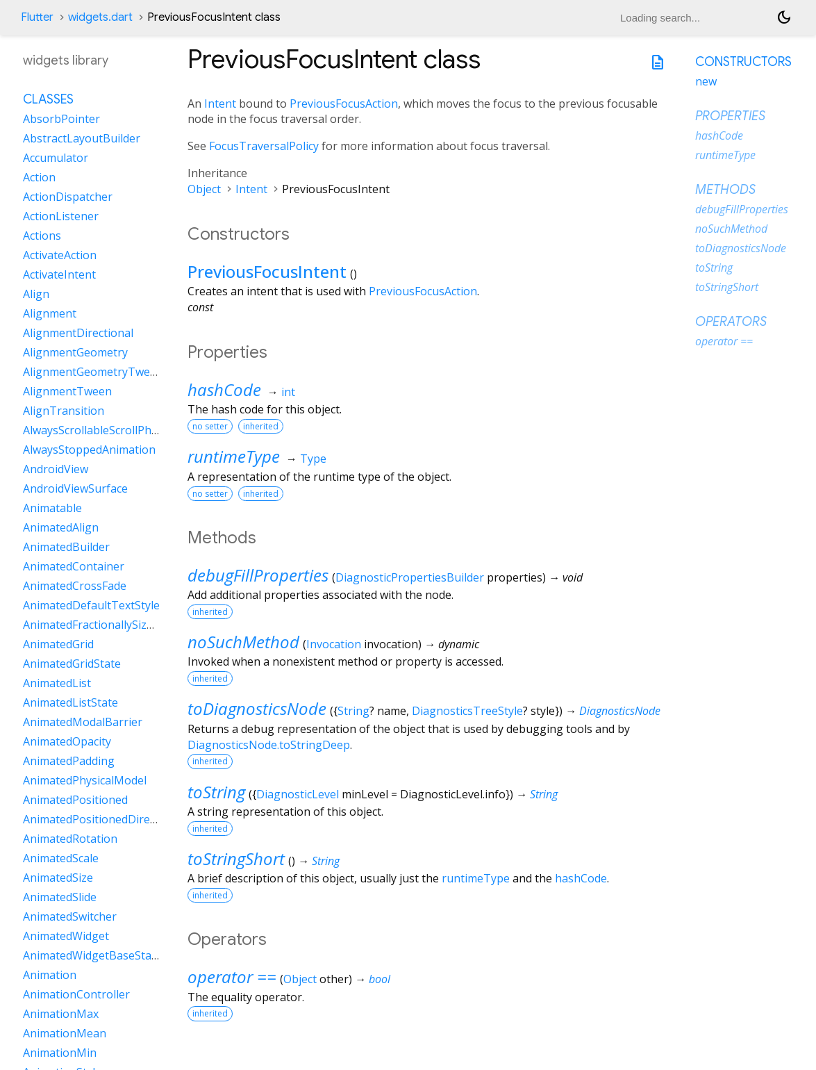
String (353, 710)
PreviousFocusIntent (267, 271)
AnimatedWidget (66, 936)
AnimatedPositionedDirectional (104, 819)
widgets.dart (100, 17)
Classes (48, 99)
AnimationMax (61, 1013)
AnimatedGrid (58, 644)
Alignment (49, 313)
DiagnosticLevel (297, 794)
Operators (731, 321)
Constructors (743, 61)
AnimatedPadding (69, 760)
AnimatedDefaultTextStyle (91, 605)
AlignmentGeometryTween (93, 371)
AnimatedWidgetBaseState (92, 955)
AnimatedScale (61, 858)
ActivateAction (60, 255)
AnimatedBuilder (66, 546)
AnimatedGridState (72, 663)
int (288, 392)
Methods (725, 189)
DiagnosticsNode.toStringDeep (269, 744)
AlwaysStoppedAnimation (89, 449)
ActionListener (61, 216)
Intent (220, 103)
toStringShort (236, 858)
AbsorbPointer (61, 118)
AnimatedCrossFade (74, 585)
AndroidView (55, 469)
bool (379, 979)
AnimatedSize (58, 877)
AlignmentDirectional (78, 332)
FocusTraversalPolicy (264, 146)
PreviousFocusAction (344, 103)
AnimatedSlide (60, 897)
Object (204, 189)
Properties (730, 116)
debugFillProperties (258, 574)
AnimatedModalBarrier (82, 722)
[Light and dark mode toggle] (784, 17)
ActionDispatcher (68, 196)
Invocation (333, 644)
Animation (49, 974)
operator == (232, 976)
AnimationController (76, 994)
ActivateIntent (59, 274)
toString (216, 791)
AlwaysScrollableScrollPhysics (99, 430)
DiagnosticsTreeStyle (467, 710)
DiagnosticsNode (619, 710)
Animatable (52, 508)
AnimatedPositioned (75, 799)
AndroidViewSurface (75, 488)
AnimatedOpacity (67, 741)
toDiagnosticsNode (257, 708)
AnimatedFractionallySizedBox (101, 624)
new (706, 81)
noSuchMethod (243, 641)
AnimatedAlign (61, 527)
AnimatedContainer (73, 566)
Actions (42, 235)
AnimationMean (64, 1033)
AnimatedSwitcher (70, 916)
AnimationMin (60, 1052)
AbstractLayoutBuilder (81, 138)
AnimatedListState (70, 702)
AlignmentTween (67, 391)
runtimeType (234, 456)
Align (36, 294)
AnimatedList (57, 683)
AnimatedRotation (70, 838)
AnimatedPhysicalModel (85, 780)
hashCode (224, 389)
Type (313, 458)
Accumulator (55, 157)
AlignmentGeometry (75, 352)
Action (39, 177)
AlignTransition (63, 410)
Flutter (37, 17)
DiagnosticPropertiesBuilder (409, 577)
